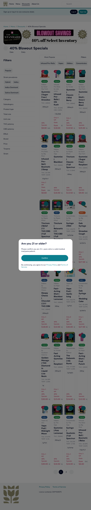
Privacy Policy (51, 265)
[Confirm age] (44, 258)
